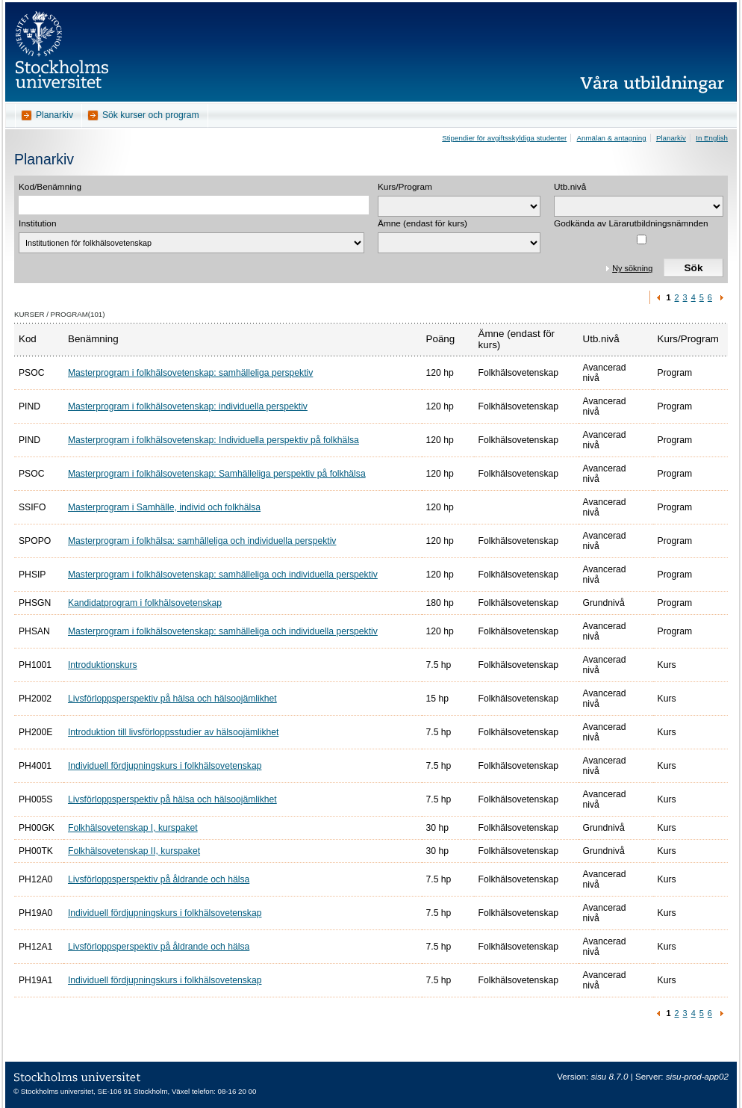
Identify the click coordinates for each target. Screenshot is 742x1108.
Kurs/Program (405, 187)
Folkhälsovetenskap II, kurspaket (134, 851)
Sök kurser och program (150, 115)
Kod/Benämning (50, 187)
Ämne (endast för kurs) (422, 223)
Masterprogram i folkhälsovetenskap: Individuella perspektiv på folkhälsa (213, 440)
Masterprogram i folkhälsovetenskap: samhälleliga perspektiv (190, 373)
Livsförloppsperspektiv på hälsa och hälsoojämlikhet (172, 698)
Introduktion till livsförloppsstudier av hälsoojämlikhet (173, 732)
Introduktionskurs (102, 665)
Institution (38, 223)
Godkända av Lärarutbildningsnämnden (631, 223)
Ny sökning (632, 268)
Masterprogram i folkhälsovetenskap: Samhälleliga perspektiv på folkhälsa (217, 473)
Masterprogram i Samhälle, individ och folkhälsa (164, 507)
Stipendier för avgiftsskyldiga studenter (504, 138)
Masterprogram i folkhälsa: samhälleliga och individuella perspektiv (202, 541)
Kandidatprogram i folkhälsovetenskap (145, 603)
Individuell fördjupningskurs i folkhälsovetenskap (164, 766)
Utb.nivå (570, 187)
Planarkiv (54, 115)
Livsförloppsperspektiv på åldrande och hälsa (158, 879)
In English (712, 138)
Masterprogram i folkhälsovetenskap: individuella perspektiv (188, 406)
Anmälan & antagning (611, 138)
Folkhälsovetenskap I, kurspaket (133, 828)
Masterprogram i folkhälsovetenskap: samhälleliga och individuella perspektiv (223, 574)
